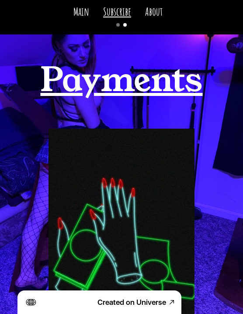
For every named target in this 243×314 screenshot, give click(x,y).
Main (81, 11)
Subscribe (117, 11)
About (154, 11)
